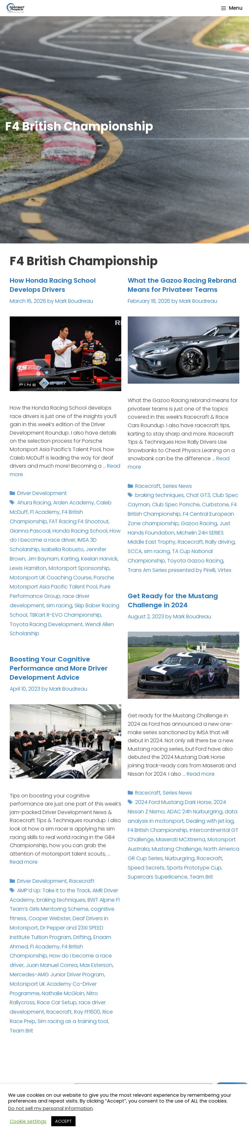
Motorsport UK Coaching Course (50, 577)
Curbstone (215, 504)
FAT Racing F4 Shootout (79, 521)
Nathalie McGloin (63, 993)
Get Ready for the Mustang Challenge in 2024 (173, 600)
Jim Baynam (43, 558)
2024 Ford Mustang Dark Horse (173, 802)
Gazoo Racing (199, 523)
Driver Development (42, 493)
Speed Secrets (146, 867)
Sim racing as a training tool (73, 1021)
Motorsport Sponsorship (79, 568)
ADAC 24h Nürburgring (194, 811)
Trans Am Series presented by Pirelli (171, 570)
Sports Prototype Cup (194, 867)
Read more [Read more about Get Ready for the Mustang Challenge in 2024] (201, 774)
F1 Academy (45, 512)
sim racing (59, 605)
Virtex (224, 570)
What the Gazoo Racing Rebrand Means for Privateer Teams (182, 285)
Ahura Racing (34, 502)
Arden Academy (73, 502)
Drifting (82, 937)
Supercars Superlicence (157, 877)
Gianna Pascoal (30, 531)
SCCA (135, 551)
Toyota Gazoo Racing (195, 560)
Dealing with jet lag (210, 821)
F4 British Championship (157, 830)
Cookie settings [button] (28, 1121)
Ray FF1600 (87, 1012)
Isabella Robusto (63, 549)
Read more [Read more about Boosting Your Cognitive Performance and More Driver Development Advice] (24, 862)
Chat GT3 (198, 495)
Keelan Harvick (99, 558)
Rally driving (220, 542)
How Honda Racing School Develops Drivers (53, 285)
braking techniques (159, 495)
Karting (70, 558)
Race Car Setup (57, 1002)
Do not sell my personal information (50, 1108)
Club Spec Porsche (176, 504)
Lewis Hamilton (28, 568)
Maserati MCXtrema (180, 839)
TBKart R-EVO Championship (65, 615)
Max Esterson (96, 965)
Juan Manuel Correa (51, 965)
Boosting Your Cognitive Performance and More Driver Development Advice (59, 668)
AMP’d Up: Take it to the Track (53, 890)
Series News (177, 486)
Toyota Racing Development (46, 624)
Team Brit (201, 877)
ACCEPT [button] (63, 1121)
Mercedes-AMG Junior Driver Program (57, 974)
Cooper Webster (49, 918)
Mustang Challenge (176, 849)
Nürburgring (180, 858)
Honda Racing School (80, 531)
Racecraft (147, 486)
